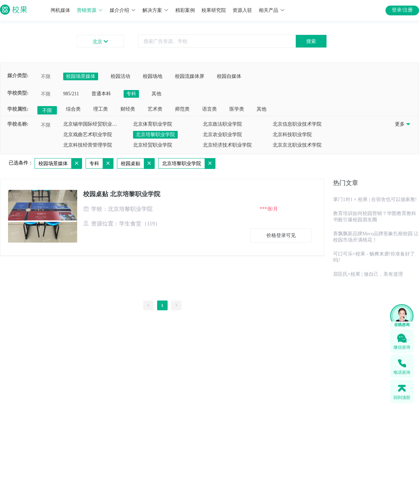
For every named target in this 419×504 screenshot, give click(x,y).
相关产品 (272, 10)
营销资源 (90, 10)
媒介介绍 (123, 10)
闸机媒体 (60, 10)
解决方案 (155, 10)
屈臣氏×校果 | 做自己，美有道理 (368, 274)
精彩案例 (185, 10)
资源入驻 (242, 10)
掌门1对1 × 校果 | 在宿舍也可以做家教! (375, 199)
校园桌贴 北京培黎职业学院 (121, 194)
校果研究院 (213, 10)
